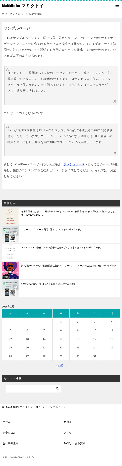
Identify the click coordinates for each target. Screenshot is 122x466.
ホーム (7, 421)
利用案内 (69, 421)
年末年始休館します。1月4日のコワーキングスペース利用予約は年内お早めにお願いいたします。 (68, 213)
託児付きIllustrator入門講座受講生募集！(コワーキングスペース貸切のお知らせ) (69, 265)
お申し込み (9, 432)
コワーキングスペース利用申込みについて (51, 229)
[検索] (33, 389)
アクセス (69, 432)
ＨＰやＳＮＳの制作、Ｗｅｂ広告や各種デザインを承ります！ (61, 247)
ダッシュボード (74, 164)
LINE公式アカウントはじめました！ (48, 283)
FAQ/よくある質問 (74, 443)
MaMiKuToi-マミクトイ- (23, 5)
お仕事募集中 (10, 443)
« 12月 (59, 365)
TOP (23, 407)
